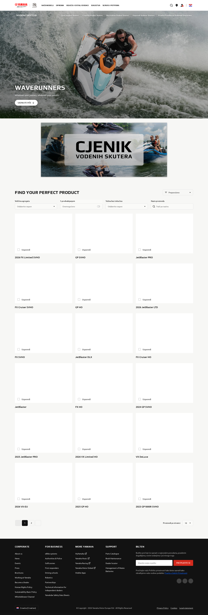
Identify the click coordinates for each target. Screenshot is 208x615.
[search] (171, 5)
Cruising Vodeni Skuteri (93, 15)
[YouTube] (179, 581)
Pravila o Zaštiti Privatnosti (176, 573)
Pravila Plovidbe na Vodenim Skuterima (175, 15)
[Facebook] (185, 581)
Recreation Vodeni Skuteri (117, 15)
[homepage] (21, 5)
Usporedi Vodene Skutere (144, 15)
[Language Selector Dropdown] (190, 5)
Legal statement (186, 608)
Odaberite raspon (24, 206)
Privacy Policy (162, 608)
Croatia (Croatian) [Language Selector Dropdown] (26, 608)
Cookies (174, 608)
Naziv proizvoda (157, 201)
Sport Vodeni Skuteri (70, 15)
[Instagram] (190, 581)
